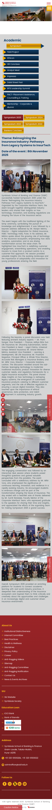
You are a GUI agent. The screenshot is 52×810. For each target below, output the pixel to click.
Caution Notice (11, 807)
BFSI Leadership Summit (18, 89)
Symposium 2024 (34, 118)
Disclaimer (9, 647)
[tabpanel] (26, 369)
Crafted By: (26, 807)
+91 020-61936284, (11, 758)
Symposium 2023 (12, 124)
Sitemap (8, 663)
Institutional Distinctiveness (17, 631)
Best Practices (11, 639)
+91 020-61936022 (30, 758)
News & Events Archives (15, 680)
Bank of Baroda (11, 718)
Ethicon (10, 58)
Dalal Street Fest (15, 82)
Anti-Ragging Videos (14, 659)
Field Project (13, 52)
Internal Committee (13, 635)
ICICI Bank (9, 714)
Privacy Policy (10, 651)
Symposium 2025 (12, 118)
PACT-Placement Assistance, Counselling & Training (21, 96)
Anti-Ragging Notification (16, 671)
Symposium (15, 46)
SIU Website (10, 697)
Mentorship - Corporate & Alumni (19, 105)
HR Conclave (13, 64)
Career (7, 655)
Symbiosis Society (12, 701)
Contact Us (9, 675)
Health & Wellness (13, 643)
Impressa (11, 76)
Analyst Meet (13, 70)
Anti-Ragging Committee (16, 667)
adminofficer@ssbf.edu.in (15, 765)
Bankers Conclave (13, 131)
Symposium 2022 (34, 124)
